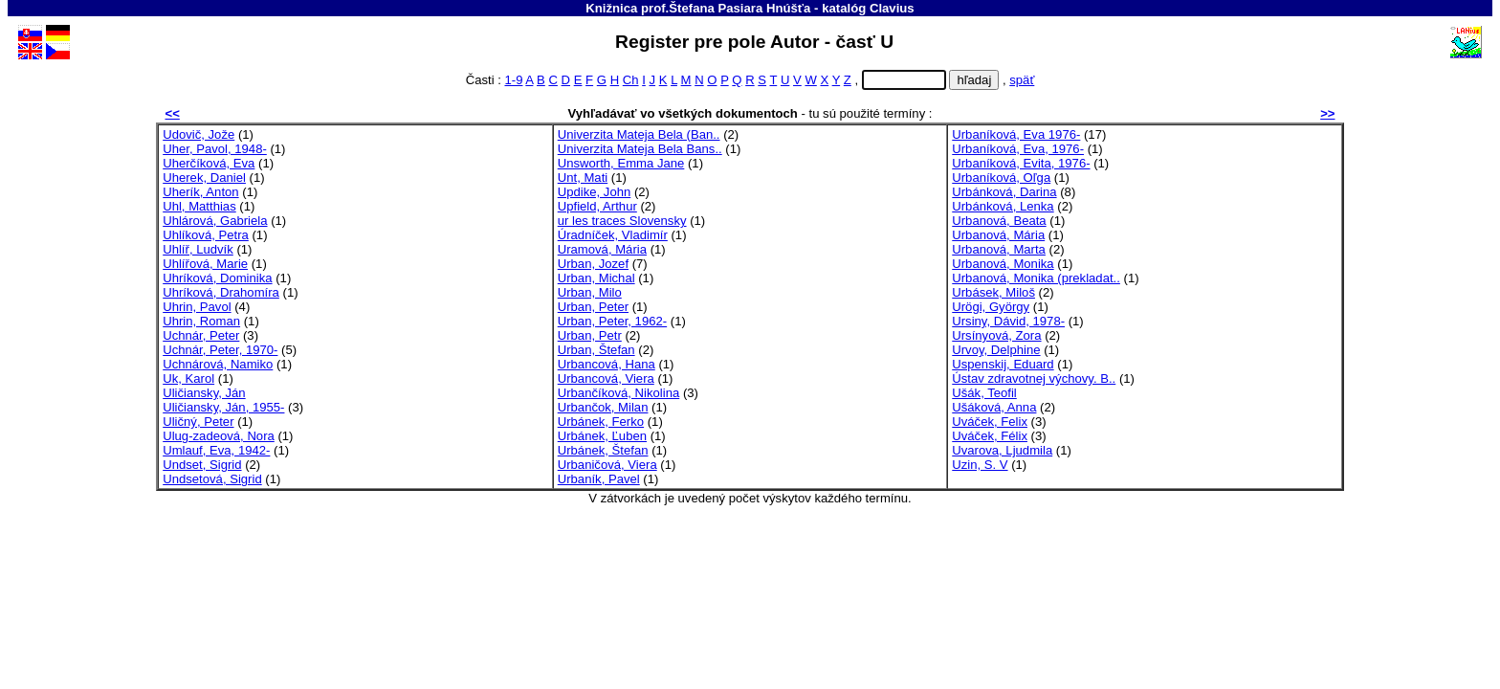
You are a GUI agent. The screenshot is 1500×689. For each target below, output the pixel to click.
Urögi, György (990, 307)
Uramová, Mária (602, 249)
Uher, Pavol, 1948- (215, 149)
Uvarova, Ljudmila (1002, 450)
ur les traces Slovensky (622, 220)
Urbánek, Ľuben (602, 436)
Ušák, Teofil (984, 393)
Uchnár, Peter (201, 335)
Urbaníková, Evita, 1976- (1021, 163)
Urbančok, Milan (603, 407)
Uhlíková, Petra (206, 235)
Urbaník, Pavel (599, 479)
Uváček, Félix (989, 436)
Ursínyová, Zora (996, 335)
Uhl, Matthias (199, 206)
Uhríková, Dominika (217, 278)
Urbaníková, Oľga (1001, 177)
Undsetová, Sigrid (212, 479)
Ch (631, 80)
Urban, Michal (596, 278)
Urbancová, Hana (606, 364)
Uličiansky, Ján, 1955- (223, 407)
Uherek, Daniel (204, 177)
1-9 (513, 80)
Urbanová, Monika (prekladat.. (1036, 278)
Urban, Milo (590, 292)
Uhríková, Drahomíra (221, 292)
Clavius (892, 8)
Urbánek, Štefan (603, 450)
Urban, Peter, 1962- (612, 321)
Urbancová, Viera (606, 378)
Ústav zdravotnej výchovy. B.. (1033, 378)
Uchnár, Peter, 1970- (220, 350)
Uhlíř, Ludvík (198, 249)
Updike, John (594, 192)
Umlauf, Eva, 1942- (216, 450)
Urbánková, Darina (1004, 192)
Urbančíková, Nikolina (619, 393)
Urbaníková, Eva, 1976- (1018, 149)
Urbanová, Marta (999, 249)
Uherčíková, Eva (208, 163)
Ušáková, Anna (994, 407)
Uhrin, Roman (201, 321)
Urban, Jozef (593, 263)
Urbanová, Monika (1002, 263)
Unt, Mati (582, 177)
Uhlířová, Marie (205, 263)
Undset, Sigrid (202, 464)
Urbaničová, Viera (607, 464)
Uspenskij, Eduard (1002, 364)
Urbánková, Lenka (1002, 206)
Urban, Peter (593, 307)
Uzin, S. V (979, 464)
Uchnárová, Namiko (218, 364)
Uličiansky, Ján (204, 393)
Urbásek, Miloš (993, 292)
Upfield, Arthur (597, 206)
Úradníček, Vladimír (613, 235)
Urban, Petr (590, 335)
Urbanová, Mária (998, 235)
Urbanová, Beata (999, 220)
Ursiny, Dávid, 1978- (1008, 321)
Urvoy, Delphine (996, 350)
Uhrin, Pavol (197, 307)
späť (1021, 80)
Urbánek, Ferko (601, 421)
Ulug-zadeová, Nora (219, 436)
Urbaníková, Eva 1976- (1016, 134)
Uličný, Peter (198, 421)
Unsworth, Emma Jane (621, 163)
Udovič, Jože (198, 134)
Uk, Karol (188, 378)
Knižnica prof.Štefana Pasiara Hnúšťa (697, 8)
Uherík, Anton (200, 192)
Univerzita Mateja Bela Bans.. (640, 149)
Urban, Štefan (596, 350)
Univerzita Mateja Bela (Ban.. (639, 134)
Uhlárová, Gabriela (215, 220)
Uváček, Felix (989, 421)
